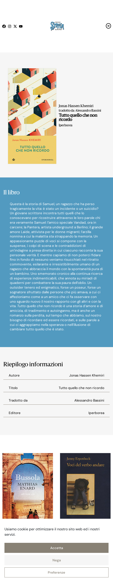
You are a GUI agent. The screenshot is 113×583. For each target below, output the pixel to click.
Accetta (56, 548)
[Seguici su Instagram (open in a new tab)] (10, 26)
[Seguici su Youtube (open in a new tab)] (22, 26)
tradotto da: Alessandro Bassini (80, 110)
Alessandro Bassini (89, 400)
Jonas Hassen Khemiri (76, 106)
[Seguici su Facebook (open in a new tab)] (5, 26)
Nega (56, 560)
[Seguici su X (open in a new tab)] (16, 26)
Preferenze (56, 572)
